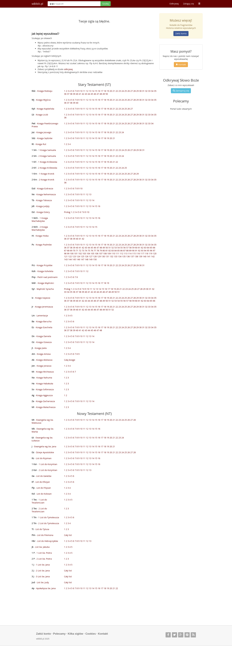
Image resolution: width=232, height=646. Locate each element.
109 (109, 253)
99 (68, 253)
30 (140, 91)
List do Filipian (44, 487)
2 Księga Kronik (46, 179)
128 (95, 256)
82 (109, 250)
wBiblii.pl (37, 3)
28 (134, 91)
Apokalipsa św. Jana (46, 588)
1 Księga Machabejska (40, 219)
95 (148, 250)
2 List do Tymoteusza (48, 523)
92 (139, 250)
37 (68, 93)
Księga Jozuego (43, 132)
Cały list (68, 535)
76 (92, 250)
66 (154, 247)
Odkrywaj (174, 3)
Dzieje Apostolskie (45, 452)
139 (140, 256)
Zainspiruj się (181, 90)
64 (148, 247)
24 (122, 91)
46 (95, 93)
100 (72, 253)
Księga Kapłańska (45, 108)
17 (102, 91)
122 (70, 256)
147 (82, 259)
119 (150, 253)
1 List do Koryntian (48, 464)
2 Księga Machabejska (40, 228)
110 (113, 253)
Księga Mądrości (46, 283)
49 (104, 93)
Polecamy (59, 633)
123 (74, 256)
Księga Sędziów (44, 138)
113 (125, 253)
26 (128, 91)
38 (71, 93)
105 (92, 253)
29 (137, 91)
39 (74, 93)
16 (99, 91)
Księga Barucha (43, 321)
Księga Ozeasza (44, 342)
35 (155, 91)
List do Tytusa (42, 529)
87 (124, 250)
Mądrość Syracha (45, 289)
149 (90, 259)
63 (145, 247)
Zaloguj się (188, 3)
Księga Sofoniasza (45, 389)
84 (115, 250)
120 (154, 253)
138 (136, 256)
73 (83, 250)
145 (74, 259)
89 (130, 250)
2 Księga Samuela (47, 156)
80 (104, 250)
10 (81, 91)
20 (111, 91)
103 (84, 253)
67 (65, 250)
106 (96, 253)
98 (65, 253)
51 (109, 247)
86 (121, 250)
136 (128, 256)
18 (105, 91)
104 (88, 253)
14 (93, 91)
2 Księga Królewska (47, 167)
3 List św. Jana (43, 576)
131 (107, 256)
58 (130, 247)
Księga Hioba (42, 235)
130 (103, 256)
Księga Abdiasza (44, 359)
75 (89, 250)
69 (71, 250)
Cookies (90, 633)
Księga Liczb (42, 114)
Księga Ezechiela (44, 327)
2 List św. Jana (43, 570)
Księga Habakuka (44, 383)
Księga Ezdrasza (45, 188)
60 (136, 247)
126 (86, 256)
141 (148, 256)
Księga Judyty (42, 206)
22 (117, 91)
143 (66, 259)
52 (112, 247)
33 (149, 91)
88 (127, 250)
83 (112, 250)
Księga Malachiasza (45, 407)
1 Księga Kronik (46, 173)
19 (108, 91)
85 (118, 250)
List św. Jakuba (42, 547)
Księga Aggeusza (44, 395)
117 (142, 253)
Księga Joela (41, 348)
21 (114, 91)
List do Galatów (43, 476)
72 (80, 250)
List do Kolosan (44, 493)
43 (86, 93)
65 (151, 247)
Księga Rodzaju (44, 91)
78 (98, 250)
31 (143, 91)
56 (124, 247)
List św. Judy (43, 582)
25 (125, 91)
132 (111, 256)
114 (130, 253)
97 (154, 250)
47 (98, 93)
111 (117, 253)
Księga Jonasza (44, 365)
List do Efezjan (43, 482)
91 (136, 250)
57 (127, 247)
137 (132, 256)
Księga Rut (41, 144)
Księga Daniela (43, 336)
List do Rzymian (43, 458)
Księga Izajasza (42, 297)
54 (118, 247)
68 (68, 250)
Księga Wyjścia (43, 99)
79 (101, 250)
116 (138, 253)
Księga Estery (43, 212)
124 (78, 256)
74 (86, 250)
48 (101, 93)
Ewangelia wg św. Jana (45, 446)
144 (70, 259)
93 (142, 250)
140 (144, 256)
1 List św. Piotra (44, 552)
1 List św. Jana (43, 564)
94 (145, 250)
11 (84, 91)
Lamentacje (42, 315)
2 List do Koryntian (48, 470)
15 (96, 91)
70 (74, 250)
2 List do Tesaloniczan (39, 510)
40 (77, 93)
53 (115, 247)
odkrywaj (68, 69)
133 (115, 256)
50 (106, 93)
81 (106, 250)
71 (77, 250)
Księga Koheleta (45, 271)
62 (142, 247)
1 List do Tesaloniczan (39, 501)
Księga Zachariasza (45, 401)
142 (153, 256)
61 (139, 247)
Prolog (67, 212)
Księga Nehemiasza (46, 194)
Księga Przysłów (44, 265)
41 (80, 93)
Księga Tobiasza (44, 200)
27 (131, 91)
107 (101, 253)
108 (105, 253)
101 (76, 253)
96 (151, 250)
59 (133, 247)
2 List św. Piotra (44, 558)
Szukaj (105, 3)
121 (66, 256)
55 (121, 247)
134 (119, 256)
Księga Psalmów (44, 244)
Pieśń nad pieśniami (47, 277)
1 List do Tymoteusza (48, 517)
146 (78, 259)
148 (86, 259)
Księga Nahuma (44, 377)
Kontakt (181, 64)
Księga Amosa (44, 354)
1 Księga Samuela (47, 150)
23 (120, 91)
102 (80, 253)
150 (95, 259)
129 (99, 256)
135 (124, 256)
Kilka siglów (75, 633)
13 (90, 91)
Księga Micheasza (45, 371)
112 (121, 253)
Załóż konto (181, 33)
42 (83, 93)
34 (152, 91)
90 (133, 250)
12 (87, 91)
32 (146, 91)
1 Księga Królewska (47, 161)
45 (92, 93)
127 (90, 256)
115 (134, 253)
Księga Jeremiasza (44, 306)
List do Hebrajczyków (47, 541)
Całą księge (69, 359)
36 (65, 93)
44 (89, 93)
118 (146, 253)
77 (95, 250)
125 (82, 256)
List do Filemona (45, 535)
